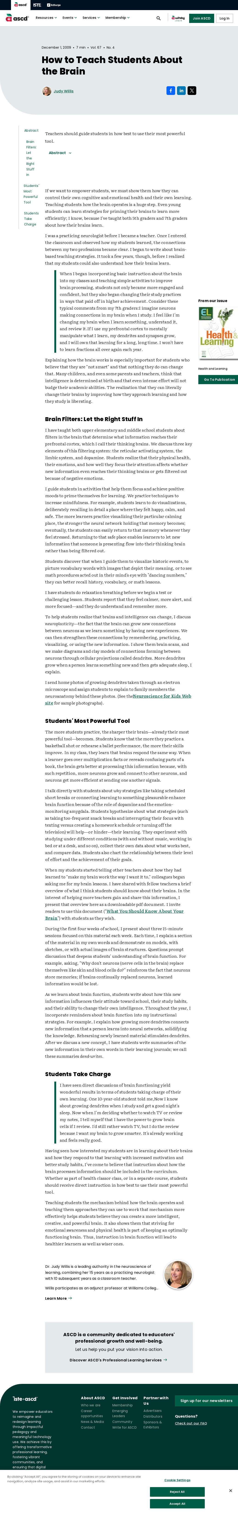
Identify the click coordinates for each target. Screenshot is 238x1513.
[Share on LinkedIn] (181, 90)
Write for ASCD (124, 1427)
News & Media (92, 1421)
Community (122, 1421)
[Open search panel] (158, 18)
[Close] (231, 1495)
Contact (88, 1427)
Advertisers (153, 1410)
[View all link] (119, 1360)
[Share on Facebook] (170, 90)
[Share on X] (192, 90)
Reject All (177, 1496)
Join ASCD (201, 18)
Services (92, 17)
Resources (47, 17)
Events (70, 17)
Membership (118, 17)
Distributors (153, 1416)
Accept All (177, 1508)
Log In (225, 18)
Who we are (90, 1405)
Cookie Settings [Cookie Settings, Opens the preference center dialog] (177, 1484)
